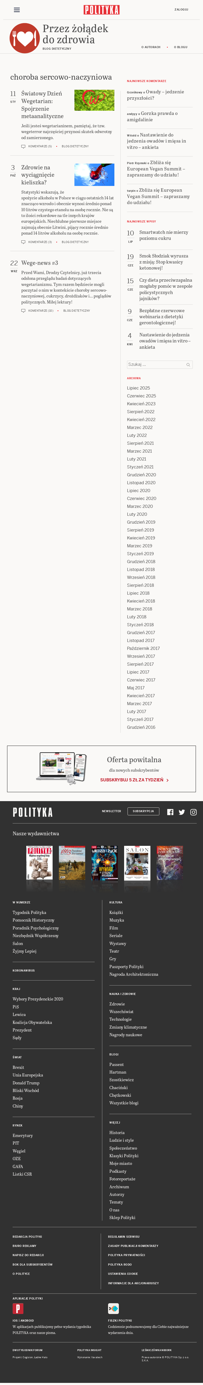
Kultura (116, 903)
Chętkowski (120, 1096)
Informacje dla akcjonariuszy (133, 1284)
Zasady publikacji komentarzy (133, 1246)
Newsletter (111, 811)
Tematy (116, 1203)
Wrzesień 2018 (141, 578)
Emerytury (23, 1136)
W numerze (22, 903)
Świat (17, 1058)
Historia (117, 1133)
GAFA (18, 1167)
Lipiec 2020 (138, 491)
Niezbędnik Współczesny (36, 936)
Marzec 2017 (139, 704)
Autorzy (116, 1195)
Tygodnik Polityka (29, 913)
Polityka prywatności (126, 1256)
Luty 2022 (137, 436)
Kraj (16, 990)
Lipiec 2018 (138, 594)
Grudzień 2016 (141, 728)
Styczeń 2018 (140, 625)
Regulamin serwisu (124, 1237)
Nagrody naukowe (125, 1035)
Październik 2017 (143, 649)
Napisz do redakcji (28, 1256)
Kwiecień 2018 (141, 601)
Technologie (120, 1020)
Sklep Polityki (122, 1218)
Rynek (18, 1126)
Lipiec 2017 (138, 672)
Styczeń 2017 (140, 720)
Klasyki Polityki (124, 1156)
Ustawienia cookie (123, 1274)
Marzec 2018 (139, 609)
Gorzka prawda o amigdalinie (152, 116)
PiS (16, 1007)
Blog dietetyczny (75, 147)
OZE (17, 1159)
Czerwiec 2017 (141, 680)
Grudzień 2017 (141, 633)
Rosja (18, 1099)
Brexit (18, 1068)
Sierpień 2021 (140, 444)
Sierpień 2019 (140, 530)
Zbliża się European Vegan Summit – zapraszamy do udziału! (156, 169)
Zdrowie (117, 1004)
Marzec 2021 (139, 451)
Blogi (114, 1055)
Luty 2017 (136, 712)
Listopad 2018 (141, 570)
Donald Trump (26, 1083)
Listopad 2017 (141, 641)
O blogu (180, 48)
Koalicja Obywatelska (32, 1023)
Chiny (18, 1106)
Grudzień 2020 (141, 475)
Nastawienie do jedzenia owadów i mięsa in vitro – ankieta (156, 141)
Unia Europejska (28, 1076)
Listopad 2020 (141, 483)
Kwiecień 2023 (141, 404)
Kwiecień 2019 (141, 538)
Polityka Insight (89, 1351)
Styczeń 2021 (140, 467)
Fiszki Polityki (120, 1321)
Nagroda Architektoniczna (133, 975)
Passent (116, 1065)
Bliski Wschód (26, 1091)
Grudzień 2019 (141, 522)
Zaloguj (181, 9)
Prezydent (22, 1031)
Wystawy (117, 944)
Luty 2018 (136, 617)
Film (113, 928)
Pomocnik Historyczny (33, 921)
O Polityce (21, 1274)
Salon (18, 944)
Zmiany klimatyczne (128, 1027)
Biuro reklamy (25, 1246)
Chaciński (118, 1088)
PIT (16, 1144)
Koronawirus (24, 971)
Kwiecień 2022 (141, 420)
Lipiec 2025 (138, 388)
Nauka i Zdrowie (122, 994)
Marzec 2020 (140, 507)
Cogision (28, 1357)
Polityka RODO (120, 1265)
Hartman (117, 1072)
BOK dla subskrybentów (33, 1265)
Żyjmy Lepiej (25, 952)
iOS (15, 1321)
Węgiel (19, 1151)
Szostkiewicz (121, 1080)
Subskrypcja (143, 811)
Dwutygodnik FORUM (28, 1351)
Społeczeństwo (123, 1148)
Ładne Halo (41, 1357)
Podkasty (117, 1172)
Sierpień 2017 (140, 665)
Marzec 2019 (139, 546)
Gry (112, 959)
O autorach (151, 48)
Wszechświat (121, 1012)
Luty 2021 (136, 459)
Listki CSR (22, 1175)
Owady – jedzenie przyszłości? (155, 95)
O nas (114, 1210)
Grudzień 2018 (141, 562)
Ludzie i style (121, 1141)
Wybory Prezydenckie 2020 (38, 1000)
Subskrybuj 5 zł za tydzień (131, 781)
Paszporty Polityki (126, 967)
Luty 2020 (137, 515)
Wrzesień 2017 (141, 657)
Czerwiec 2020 (141, 499)
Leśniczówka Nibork (156, 1351)
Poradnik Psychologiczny (36, 928)
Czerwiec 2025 (141, 396)
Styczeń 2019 (140, 554)
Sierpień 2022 (140, 412)
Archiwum (119, 1187)
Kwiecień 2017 (141, 696)
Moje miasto (120, 1164)
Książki (116, 913)
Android (27, 1321)
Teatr (114, 952)
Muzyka (116, 921)
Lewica (19, 1015)
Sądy (17, 1038)
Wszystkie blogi (124, 1103)
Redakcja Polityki (27, 1237)
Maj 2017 (136, 688)
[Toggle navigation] (16, 10)
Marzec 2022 (140, 428)
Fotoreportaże (122, 1179)
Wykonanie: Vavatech (90, 1357)
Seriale (116, 936)
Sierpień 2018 (140, 586)
